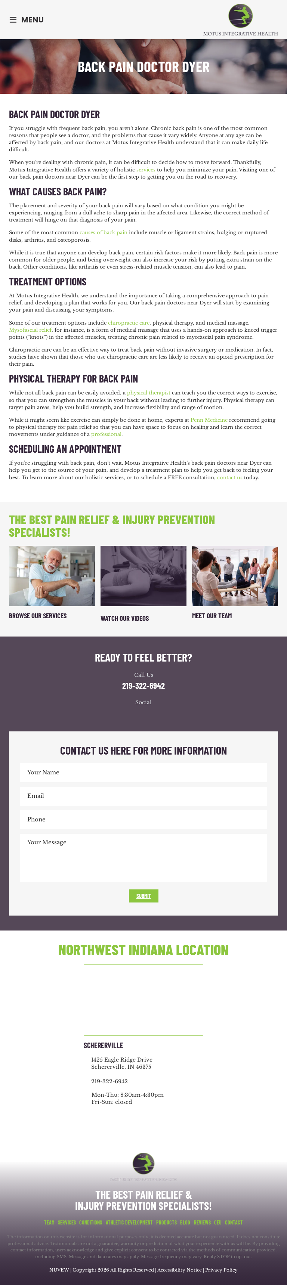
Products (166, 1222)
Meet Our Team (212, 615)
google (136, 716)
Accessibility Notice (180, 1270)
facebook (121, 716)
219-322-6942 (143, 685)
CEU (218, 1222)
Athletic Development (129, 1222)
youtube (151, 716)
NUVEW (59, 1270)
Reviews (202, 1222)
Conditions (90, 1222)
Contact (234, 1222)
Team (49, 1222)
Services (67, 1222)
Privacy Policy (221, 1270)
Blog (185, 1222)
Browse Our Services (38, 615)
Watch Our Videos (125, 618)
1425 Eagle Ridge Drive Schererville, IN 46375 (121, 1063)
